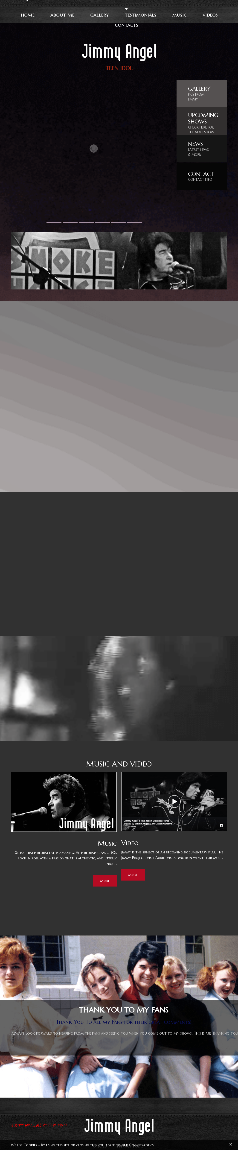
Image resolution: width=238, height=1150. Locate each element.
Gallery (99, 14)
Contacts (126, 25)
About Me (62, 14)
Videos (210, 14)
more (105, 881)
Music (179, 14)
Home (27, 14)
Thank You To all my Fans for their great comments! (124, 1022)
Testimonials (140, 14)
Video (130, 843)
